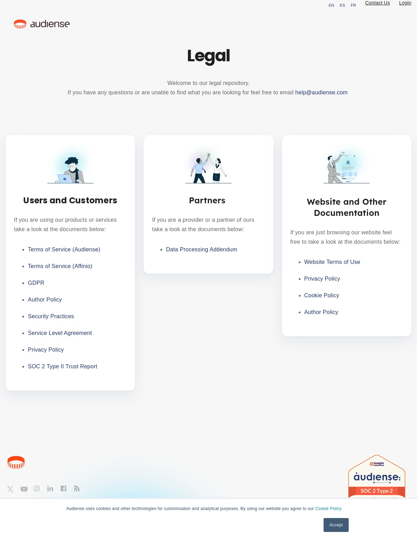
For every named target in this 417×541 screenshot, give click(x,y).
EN (331, 5)
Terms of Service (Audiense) (64, 249)
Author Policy (45, 300)
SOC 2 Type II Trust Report (62, 366)
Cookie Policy (328, 508)
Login (405, 3)
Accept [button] (336, 525)
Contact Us (377, 3)
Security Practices (52, 316)
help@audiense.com (322, 92)
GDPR (36, 283)
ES (342, 5)
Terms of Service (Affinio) (60, 266)
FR (353, 5)
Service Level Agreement (60, 333)
